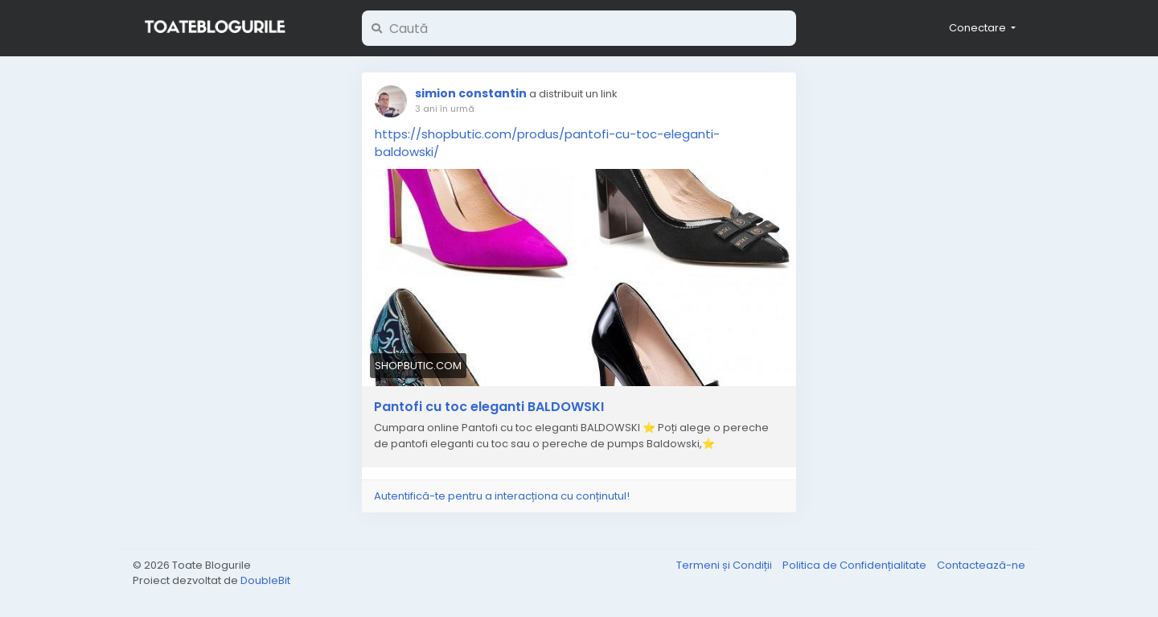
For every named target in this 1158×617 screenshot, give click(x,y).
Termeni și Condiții (725, 565)
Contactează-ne (981, 565)
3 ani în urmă (444, 108)
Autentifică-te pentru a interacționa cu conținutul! (502, 496)
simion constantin (471, 93)
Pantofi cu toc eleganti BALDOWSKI (489, 407)
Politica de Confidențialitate (855, 565)
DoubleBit (265, 580)
